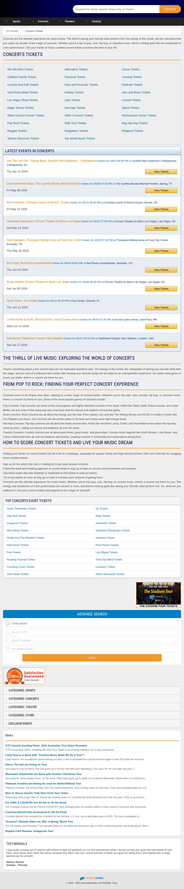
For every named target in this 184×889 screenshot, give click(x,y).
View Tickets (161, 171)
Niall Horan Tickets (18, 545)
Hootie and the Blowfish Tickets (25, 537)
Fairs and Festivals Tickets (81, 84)
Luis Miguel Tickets (107, 552)
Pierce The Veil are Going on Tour (26, 764)
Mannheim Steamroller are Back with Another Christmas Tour (43, 774)
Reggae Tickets (17, 130)
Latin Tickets (72, 100)
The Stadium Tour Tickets (158, 595)
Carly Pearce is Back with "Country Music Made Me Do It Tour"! (44, 755)
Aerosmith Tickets (106, 523)
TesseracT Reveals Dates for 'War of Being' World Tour (39, 821)
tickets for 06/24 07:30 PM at (82, 319)
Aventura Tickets (105, 537)
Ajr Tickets (102, 508)
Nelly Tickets (103, 515)
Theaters (70, 21)
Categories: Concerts (24, 699)
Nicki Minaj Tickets (17, 530)
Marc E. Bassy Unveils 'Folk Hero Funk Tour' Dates (36, 793)
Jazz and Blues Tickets (136, 92)
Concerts (43, 21)
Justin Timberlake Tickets (21, 508)
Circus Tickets (130, 69)
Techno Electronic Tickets (23, 138)
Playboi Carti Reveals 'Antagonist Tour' (29, 831)
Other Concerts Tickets (79, 115)
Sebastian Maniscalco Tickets (113, 530)
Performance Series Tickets (139, 115)
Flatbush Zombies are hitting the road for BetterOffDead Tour (43, 783)
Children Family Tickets (22, 77)
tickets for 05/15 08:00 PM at (82, 202)
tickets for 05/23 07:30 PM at (91, 221)
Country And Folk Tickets (23, 84)
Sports (16, 21)
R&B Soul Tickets (75, 123)
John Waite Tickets (18, 574)
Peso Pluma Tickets (107, 545)
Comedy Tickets (132, 77)
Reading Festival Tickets (21, 559)
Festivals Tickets (132, 84)
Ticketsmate (34, 8)
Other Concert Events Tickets (25, 115)
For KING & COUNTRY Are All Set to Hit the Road (35, 802)
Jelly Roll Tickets (16, 515)
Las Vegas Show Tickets (22, 100)
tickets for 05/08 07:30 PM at (89, 183)
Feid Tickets (14, 552)
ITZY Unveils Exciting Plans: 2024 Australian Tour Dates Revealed (46, 745)
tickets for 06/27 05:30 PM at (80, 338)
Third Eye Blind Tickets (109, 559)
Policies (107, 883)
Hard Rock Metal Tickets (22, 92)
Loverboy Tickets (105, 566)
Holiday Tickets (74, 92)
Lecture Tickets (131, 100)
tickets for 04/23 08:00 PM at (92, 162)
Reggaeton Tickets (76, 130)
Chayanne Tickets (17, 523)
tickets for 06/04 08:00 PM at (70, 263)
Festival (96, 21)
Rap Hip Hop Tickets (135, 123)
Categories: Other (21, 715)
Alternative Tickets (76, 69)
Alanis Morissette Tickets (110, 574)
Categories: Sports (22, 690)
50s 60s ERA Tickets (20, 69)
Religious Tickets (132, 130)
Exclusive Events (20, 723)
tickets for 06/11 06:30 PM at (53, 300)
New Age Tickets (75, 107)
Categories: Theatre (23, 707)
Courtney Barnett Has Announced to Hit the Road (36, 812)
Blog (115, 883)
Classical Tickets (75, 77)
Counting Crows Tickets (20, 566)
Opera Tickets (130, 107)
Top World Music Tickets (80, 138)
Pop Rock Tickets (18, 123)
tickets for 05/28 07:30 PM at (88, 242)
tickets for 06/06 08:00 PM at (86, 281)
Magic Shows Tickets (20, 107)
